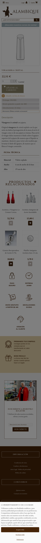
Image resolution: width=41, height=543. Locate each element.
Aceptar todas (20, 530)
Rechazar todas (20, 535)
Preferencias (20, 539)
